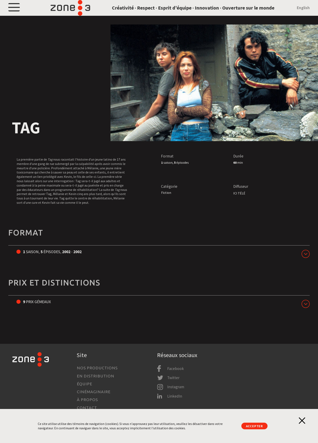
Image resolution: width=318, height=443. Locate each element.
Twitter (173, 377)
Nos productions (97, 368)
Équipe (84, 384)
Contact (87, 407)
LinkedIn (174, 396)
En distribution (95, 376)
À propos (87, 399)
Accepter (254, 426)
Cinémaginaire (93, 391)
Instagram (175, 386)
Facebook (175, 368)
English (303, 13)
